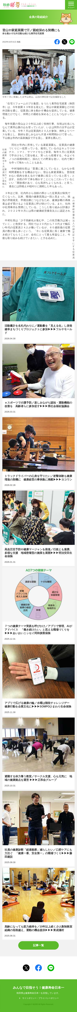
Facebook (57, 42)
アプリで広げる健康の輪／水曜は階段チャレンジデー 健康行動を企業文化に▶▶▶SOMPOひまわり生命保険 (38, 680)
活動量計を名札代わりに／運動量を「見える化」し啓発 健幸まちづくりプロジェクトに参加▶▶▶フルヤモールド (38, 305)
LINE (72, 42)
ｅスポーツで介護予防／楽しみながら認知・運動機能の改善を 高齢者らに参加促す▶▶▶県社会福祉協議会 (38, 380)
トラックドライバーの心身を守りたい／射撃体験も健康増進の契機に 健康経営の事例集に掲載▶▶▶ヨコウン (38, 453)
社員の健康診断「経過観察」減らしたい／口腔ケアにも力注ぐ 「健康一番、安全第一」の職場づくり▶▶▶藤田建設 (38, 828)
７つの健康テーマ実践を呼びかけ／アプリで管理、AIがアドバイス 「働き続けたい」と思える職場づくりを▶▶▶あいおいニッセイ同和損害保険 (38, 605)
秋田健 (20, 5)
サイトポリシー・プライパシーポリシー (40, 998)
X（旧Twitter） (64, 42)
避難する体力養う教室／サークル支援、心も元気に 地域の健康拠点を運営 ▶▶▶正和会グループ (38, 753)
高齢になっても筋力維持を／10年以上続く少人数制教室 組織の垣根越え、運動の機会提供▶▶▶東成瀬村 (38, 904)
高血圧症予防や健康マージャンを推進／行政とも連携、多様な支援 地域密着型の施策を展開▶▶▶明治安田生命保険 (38, 528)
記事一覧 (38, 945)
